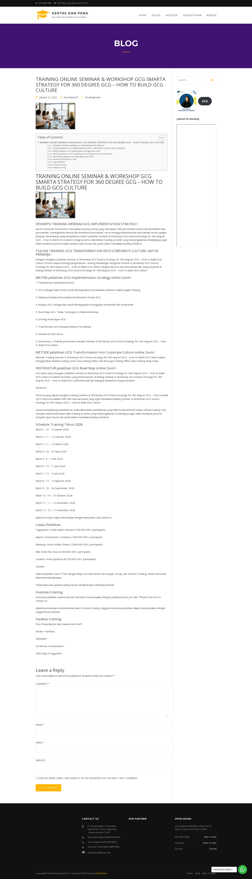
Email (40, 742)
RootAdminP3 (71, 97)
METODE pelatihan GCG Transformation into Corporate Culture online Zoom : (83, 154)
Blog (204, 873)
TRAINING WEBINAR (67, 224)
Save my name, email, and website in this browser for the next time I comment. (88, 778)
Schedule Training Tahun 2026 (65, 159)
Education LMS (78, 873)
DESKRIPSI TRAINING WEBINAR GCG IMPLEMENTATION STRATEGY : (79, 145)
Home (143, 15)
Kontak (211, 15)
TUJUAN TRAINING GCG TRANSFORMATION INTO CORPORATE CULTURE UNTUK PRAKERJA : (89, 148)
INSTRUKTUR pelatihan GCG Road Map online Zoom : (73, 156)
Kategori (172, 15)
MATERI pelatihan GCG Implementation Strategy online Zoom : (77, 151)
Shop (197, 873)
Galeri (156, 15)
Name (40, 724)
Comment (43, 683)
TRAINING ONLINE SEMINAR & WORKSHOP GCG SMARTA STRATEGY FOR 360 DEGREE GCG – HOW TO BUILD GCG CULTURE (102, 142)
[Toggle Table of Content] (160, 138)
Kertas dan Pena (70, 13)
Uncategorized (92, 97)
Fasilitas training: (59, 167)
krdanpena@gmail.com (99, 852)
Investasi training (59, 165)
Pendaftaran (192, 15)
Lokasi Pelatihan (59, 162)
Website (40, 760)
